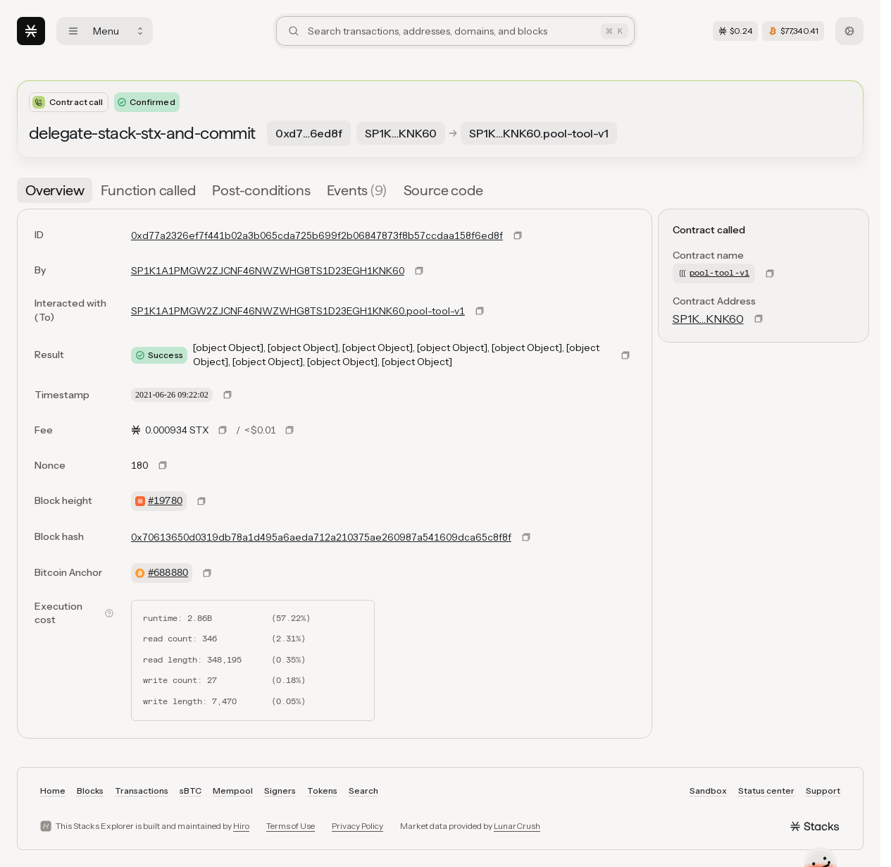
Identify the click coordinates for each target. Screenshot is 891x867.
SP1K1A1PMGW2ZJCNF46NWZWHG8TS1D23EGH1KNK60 (267, 270)
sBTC (190, 790)
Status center (766, 790)
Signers (280, 790)
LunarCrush (517, 825)
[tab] (54, 190)
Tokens (322, 790)
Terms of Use (290, 825)
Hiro (241, 825)
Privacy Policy (357, 825)
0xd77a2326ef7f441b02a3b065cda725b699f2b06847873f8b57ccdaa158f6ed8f (317, 235)
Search (363, 790)
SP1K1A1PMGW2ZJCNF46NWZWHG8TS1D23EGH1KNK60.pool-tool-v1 (298, 311)
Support (823, 790)
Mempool (233, 790)
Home (53, 790)
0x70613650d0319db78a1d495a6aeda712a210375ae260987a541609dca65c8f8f (321, 537)
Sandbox (708, 790)
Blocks (90, 790)
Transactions (141, 790)
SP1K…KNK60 (708, 319)
